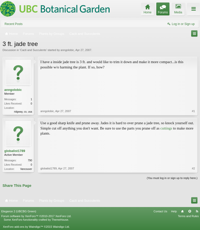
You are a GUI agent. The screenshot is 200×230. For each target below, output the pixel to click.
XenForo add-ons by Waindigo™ (23, 226)
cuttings (166, 128)
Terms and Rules (188, 216)
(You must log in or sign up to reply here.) (172, 178)
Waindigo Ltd (61, 226)
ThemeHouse (60, 219)
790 (30, 160)
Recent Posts (13, 24)
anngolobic (67, 50)
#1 (193, 111)
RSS (197, 211)
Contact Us (160, 211)
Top (189, 211)
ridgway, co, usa (23, 111)
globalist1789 (14, 151)
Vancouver (26, 169)
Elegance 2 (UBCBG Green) (18, 211)
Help (174, 211)
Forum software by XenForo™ (36, 216)
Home (182, 211)
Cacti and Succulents (33, 50)
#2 (193, 168)
